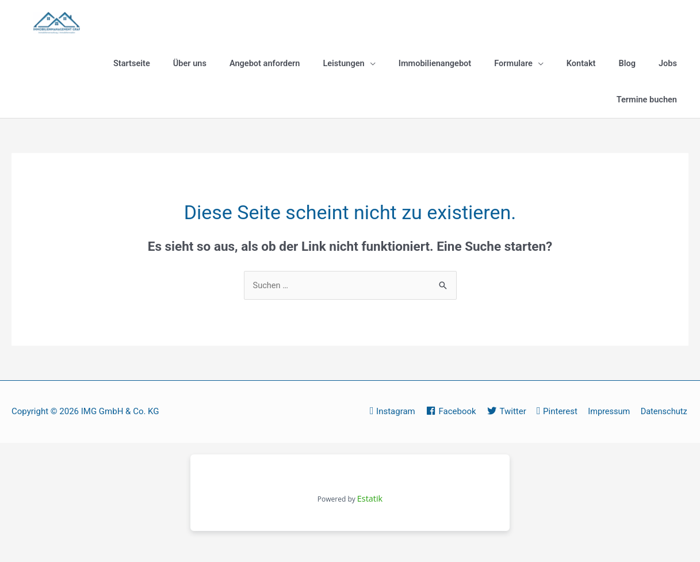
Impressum (666, 415)
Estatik (369, 518)
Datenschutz (664, 431)
